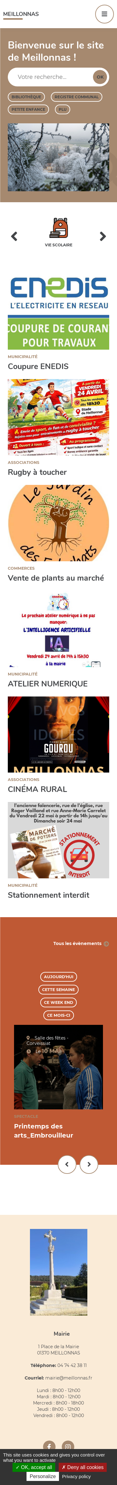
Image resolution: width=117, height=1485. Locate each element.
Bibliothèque (26, 97)
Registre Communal (77, 97)
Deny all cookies (83, 1467)
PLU (62, 109)
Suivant (89, 1164)
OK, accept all (34, 1467)
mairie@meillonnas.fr (68, 1378)
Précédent (67, 1164)
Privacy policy (76, 1476)
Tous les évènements (77, 943)
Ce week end (58, 1002)
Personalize (43, 1476)
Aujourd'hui (58, 976)
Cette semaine (58, 989)
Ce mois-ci (58, 1015)
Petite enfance (28, 109)
